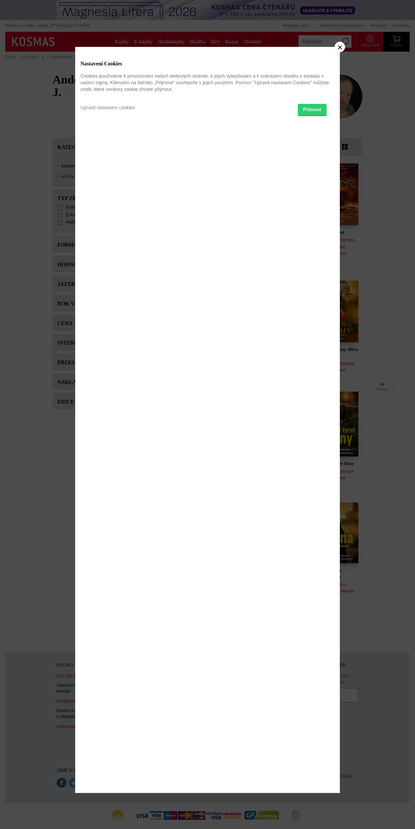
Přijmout (312, 445)
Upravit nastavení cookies (107, 443)
